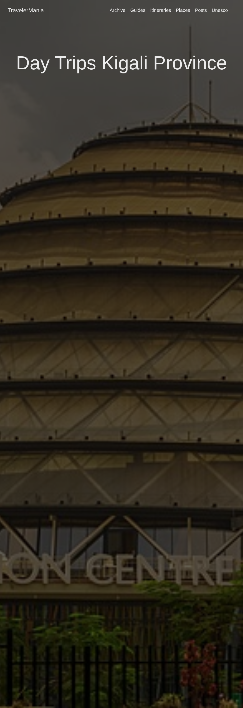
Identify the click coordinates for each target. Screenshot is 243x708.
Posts (201, 10)
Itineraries (160, 10)
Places (183, 10)
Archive (118, 10)
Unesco (220, 10)
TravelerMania (26, 10)
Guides (137, 10)
